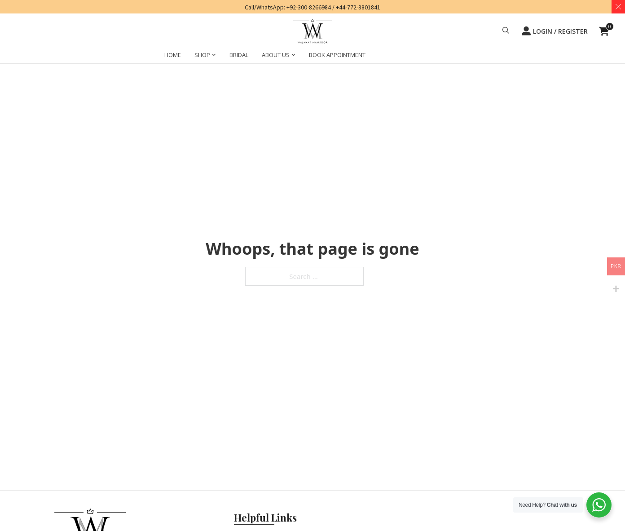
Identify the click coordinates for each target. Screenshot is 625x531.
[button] (505, 31)
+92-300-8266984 (308, 7)
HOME (172, 55)
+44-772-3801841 (358, 7)
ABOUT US (276, 55)
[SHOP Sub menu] (214, 56)
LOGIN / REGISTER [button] (555, 31)
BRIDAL (238, 55)
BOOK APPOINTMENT (337, 55)
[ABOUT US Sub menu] (293, 56)
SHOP (202, 55)
